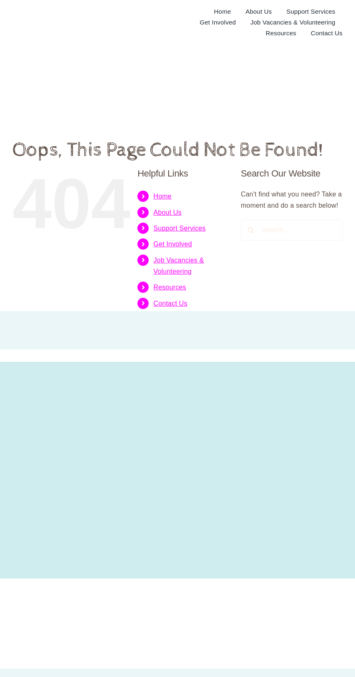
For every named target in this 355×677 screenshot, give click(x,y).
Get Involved (173, 244)
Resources (170, 287)
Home (163, 196)
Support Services (180, 228)
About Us (168, 212)
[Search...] (292, 230)
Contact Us (171, 303)
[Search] (251, 230)
